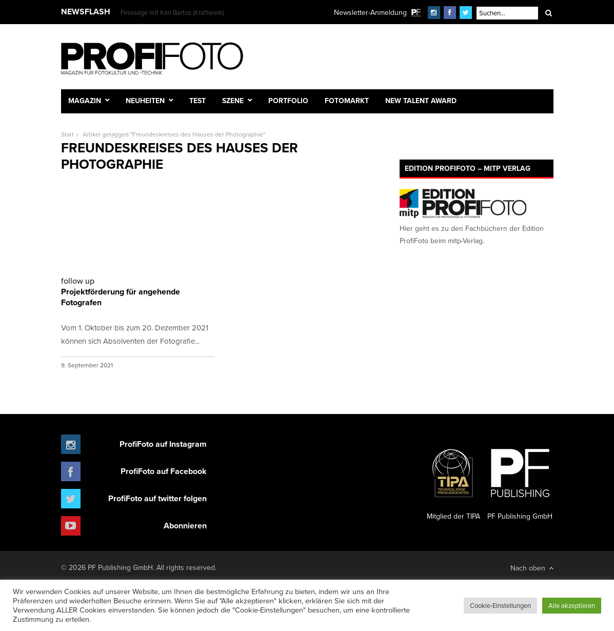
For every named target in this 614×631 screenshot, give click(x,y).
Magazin (84, 100)
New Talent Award (421, 100)
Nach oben (531, 568)
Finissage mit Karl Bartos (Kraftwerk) (172, 12)
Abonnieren (185, 525)
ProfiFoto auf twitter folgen (157, 498)
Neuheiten (145, 100)
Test (197, 100)
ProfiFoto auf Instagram (163, 444)
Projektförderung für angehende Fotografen (137, 291)
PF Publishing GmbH (520, 481)
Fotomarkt (347, 100)
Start (67, 134)
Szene (233, 100)
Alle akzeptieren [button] (571, 605)
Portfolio (288, 100)
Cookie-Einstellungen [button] (500, 605)
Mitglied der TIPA (453, 481)
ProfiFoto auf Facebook (164, 471)
